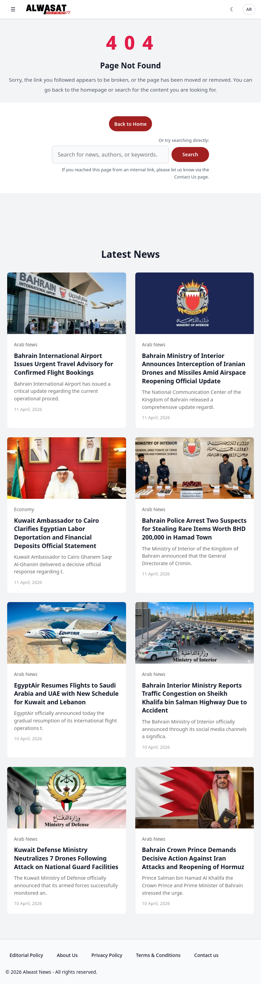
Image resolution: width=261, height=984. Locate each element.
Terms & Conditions (158, 955)
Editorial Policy (26, 955)
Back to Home (130, 124)
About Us (67, 955)
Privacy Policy (107, 955)
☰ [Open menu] (13, 9)
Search (190, 154)
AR (249, 9)
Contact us (206, 955)
